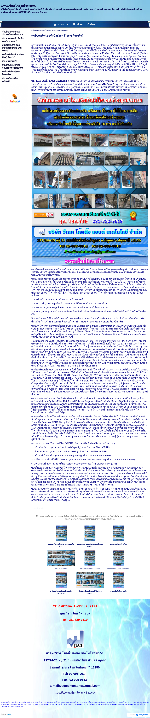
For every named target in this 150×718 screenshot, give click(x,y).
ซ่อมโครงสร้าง (39, 508)
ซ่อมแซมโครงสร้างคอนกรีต (90, 569)
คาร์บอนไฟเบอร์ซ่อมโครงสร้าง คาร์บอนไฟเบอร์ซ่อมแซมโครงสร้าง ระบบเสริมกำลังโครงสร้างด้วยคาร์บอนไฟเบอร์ (75, 702)
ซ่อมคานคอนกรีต (68, 705)
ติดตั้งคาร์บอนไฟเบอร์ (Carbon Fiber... (89, 592)
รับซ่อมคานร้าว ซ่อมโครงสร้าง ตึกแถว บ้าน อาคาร (24, 705)
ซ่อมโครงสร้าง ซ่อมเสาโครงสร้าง (118, 569)
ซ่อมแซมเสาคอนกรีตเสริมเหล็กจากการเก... (90, 545)
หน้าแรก (34, 30)
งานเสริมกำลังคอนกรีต (118, 591)
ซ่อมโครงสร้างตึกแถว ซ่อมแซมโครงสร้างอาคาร (119, 702)
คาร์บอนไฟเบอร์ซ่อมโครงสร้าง (109, 705)
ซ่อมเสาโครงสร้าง (61, 569)
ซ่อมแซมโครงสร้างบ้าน (118, 544)
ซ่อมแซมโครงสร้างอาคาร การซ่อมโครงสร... (61, 545)
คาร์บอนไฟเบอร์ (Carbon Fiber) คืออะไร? (51, 705)
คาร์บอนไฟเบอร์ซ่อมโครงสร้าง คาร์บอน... (61, 592)
